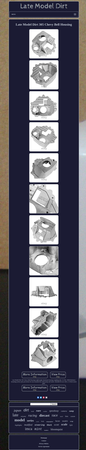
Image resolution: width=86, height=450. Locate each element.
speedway (54, 410)
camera (64, 411)
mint (38, 429)
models (65, 421)
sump (71, 411)
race (55, 415)
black (49, 425)
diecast (44, 415)
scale (64, 424)
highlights (18, 425)
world (37, 421)
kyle (71, 425)
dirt (26, 410)
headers (46, 430)
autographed (49, 421)
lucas (57, 421)
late (15, 415)
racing (32, 415)
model (19, 420)
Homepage (44, 438)
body (42, 421)
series (30, 420)
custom (72, 416)
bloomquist (57, 429)
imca (28, 429)
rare (38, 410)
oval (32, 411)
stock (61, 416)
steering (40, 425)
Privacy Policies (43, 443)
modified (28, 425)
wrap (71, 421)
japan (17, 410)
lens (66, 416)
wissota (23, 416)
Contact (43, 441)
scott (56, 424)
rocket (45, 411)
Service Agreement (43, 446)
